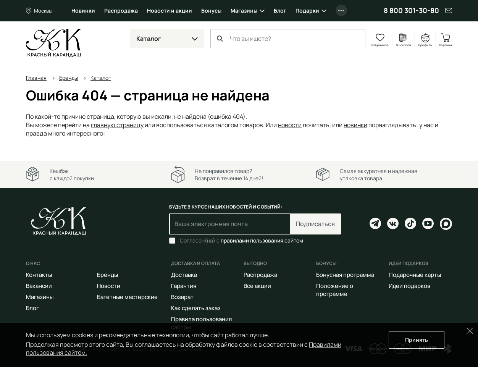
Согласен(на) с (241, 241)
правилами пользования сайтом (262, 240)
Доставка (184, 275)
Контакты (39, 275)
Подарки (307, 10)
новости (290, 125)
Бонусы (211, 10)
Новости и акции (169, 10)
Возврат (182, 297)
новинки (355, 125)
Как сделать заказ (196, 308)
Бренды (107, 275)
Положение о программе (334, 290)
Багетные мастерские (127, 297)
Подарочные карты (415, 275)
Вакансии (39, 286)
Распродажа (121, 10)
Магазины (244, 10)
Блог (280, 10)
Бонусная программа (345, 275)
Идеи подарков (409, 286)
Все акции (257, 286)
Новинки (83, 10)
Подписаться (315, 224)
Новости (108, 286)
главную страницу (117, 125)
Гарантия (183, 286)
